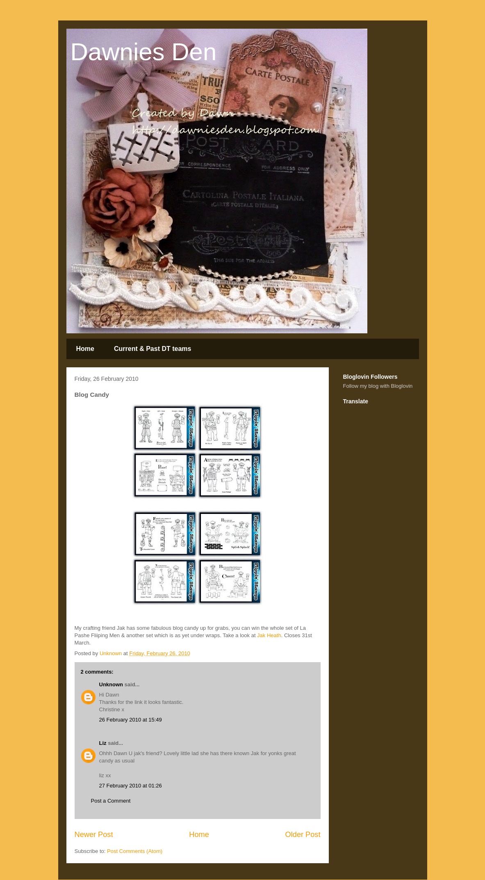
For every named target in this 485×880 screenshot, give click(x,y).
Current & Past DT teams (152, 348)
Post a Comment (111, 801)
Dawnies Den (144, 52)
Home (85, 348)
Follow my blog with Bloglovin (378, 386)
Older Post (303, 834)
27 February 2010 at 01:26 (130, 786)
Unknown (111, 684)
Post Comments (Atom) (134, 851)
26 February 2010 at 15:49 (130, 720)
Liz (103, 743)
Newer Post (94, 834)
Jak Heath (269, 635)
